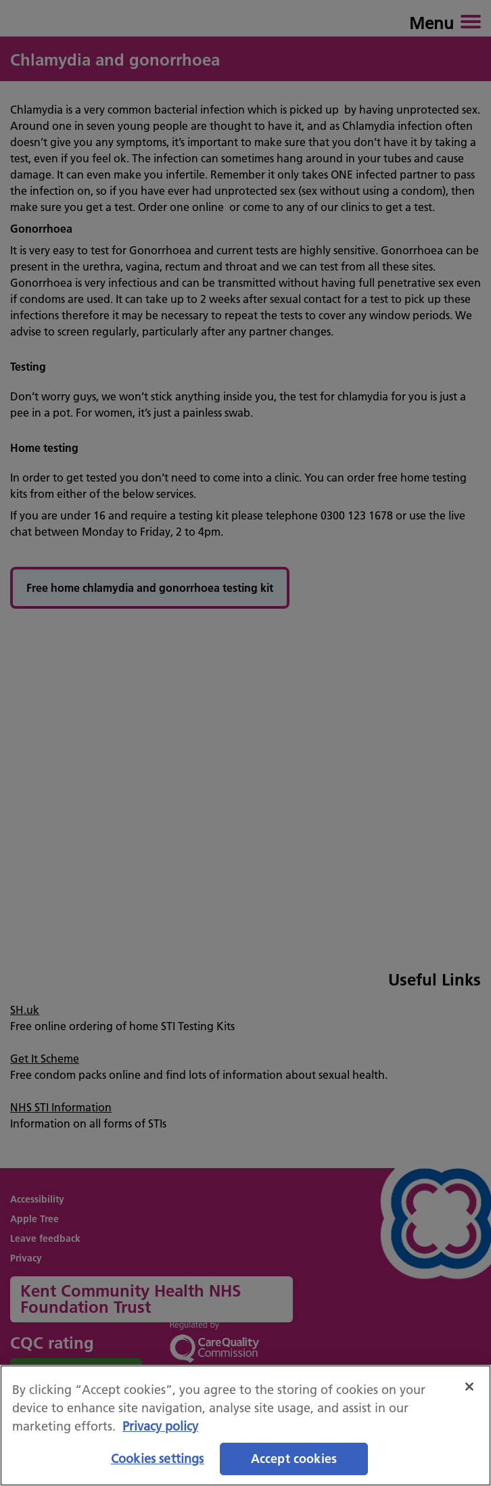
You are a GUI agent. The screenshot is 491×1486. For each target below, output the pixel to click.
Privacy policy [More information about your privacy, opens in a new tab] (160, 1426)
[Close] (469, 1386)
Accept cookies (294, 1458)
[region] (245, 1425)
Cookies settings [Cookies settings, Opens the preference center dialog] (157, 1458)
